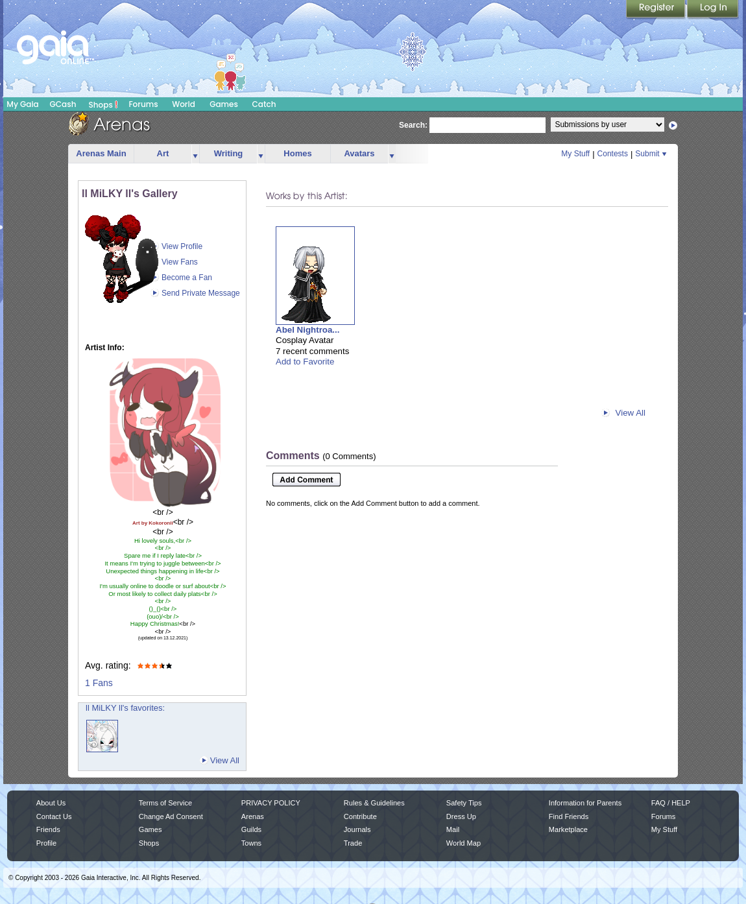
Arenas (252, 816)
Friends (48, 829)
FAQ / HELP (670, 803)
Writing (228, 153)
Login (713, 9)
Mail (452, 829)
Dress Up (461, 816)
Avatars (359, 153)
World (183, 104)
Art (163, 153)
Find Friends (568, 816)
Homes (297, 153)
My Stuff (575, 153)
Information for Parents (585, 803)
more (195, 154)
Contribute (360, 816)
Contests (612, 153)
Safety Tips (464, 803)
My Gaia (22, 104)
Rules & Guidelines (374, 803)
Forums (143, 104)
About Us (51, 803)
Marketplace (568, 829)
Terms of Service (165, 803)
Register (656, 9)
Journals (357, 829)
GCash (63, 104)
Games (224, 104)
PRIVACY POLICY (270, 803)
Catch (264, 104)
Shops (103, 104)
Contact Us (54, 816)
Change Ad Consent (171, 816)
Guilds (251, 829)
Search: (413, 125)
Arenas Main (101, 153)
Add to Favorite (305, 361)
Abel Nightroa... (307, 330)
